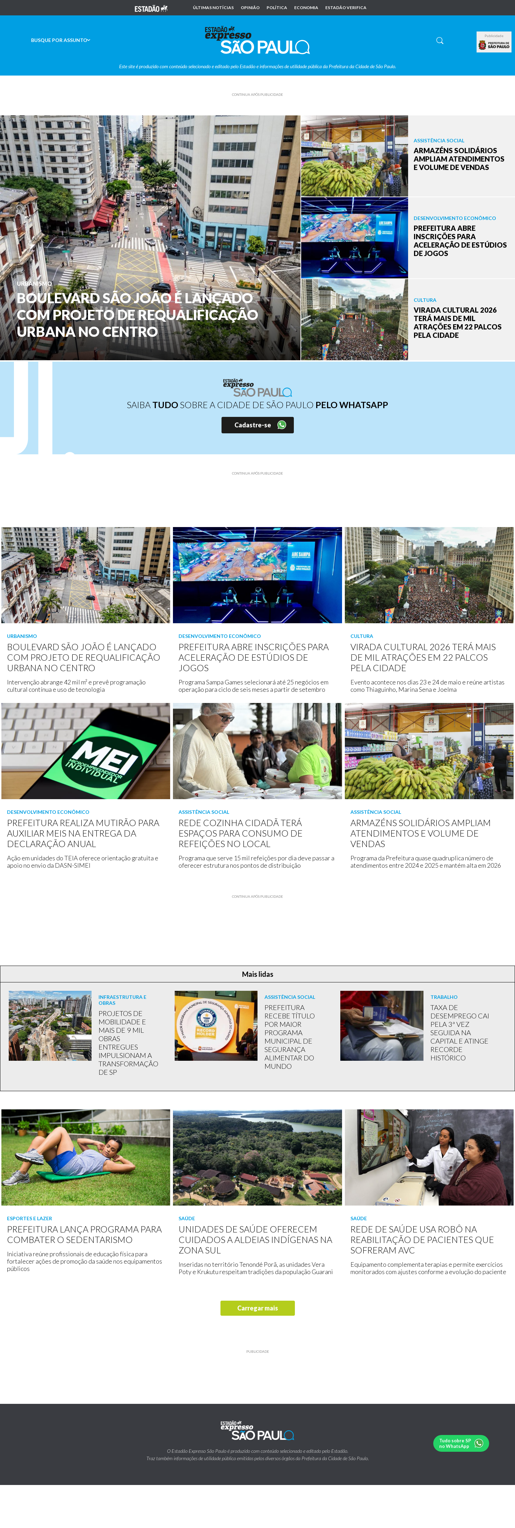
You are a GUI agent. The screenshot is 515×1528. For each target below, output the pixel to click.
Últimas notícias (213, 8)
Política (277, 8)
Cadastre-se (252, 425)
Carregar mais (257, 1308)
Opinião (250, 8)
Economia (306, 8)
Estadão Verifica (346, 8)
